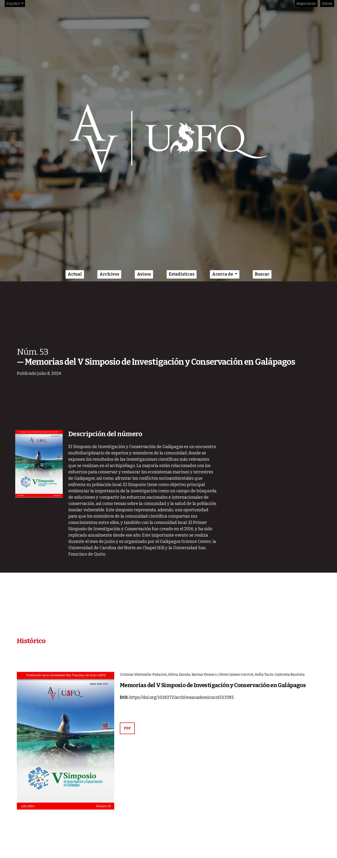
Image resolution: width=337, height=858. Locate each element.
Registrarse (306, 3)
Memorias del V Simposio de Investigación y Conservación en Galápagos (213, 685)
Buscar (262, 274)
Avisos (144, 274)
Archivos (109, 274)
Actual (75, 274)
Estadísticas (181, 274)
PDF (127, 728)
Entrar (327, 3)
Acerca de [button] (223, 274)
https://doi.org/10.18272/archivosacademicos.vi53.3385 (181, 697)
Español (15, 3)
